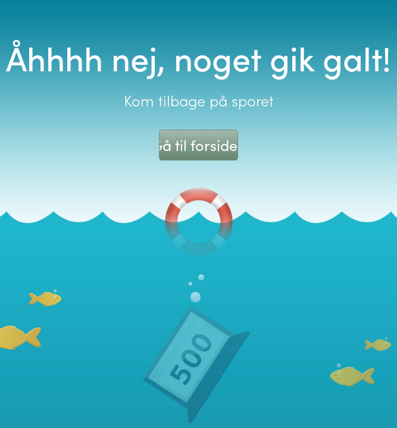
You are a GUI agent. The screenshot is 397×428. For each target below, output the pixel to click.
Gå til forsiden (198, 145)
